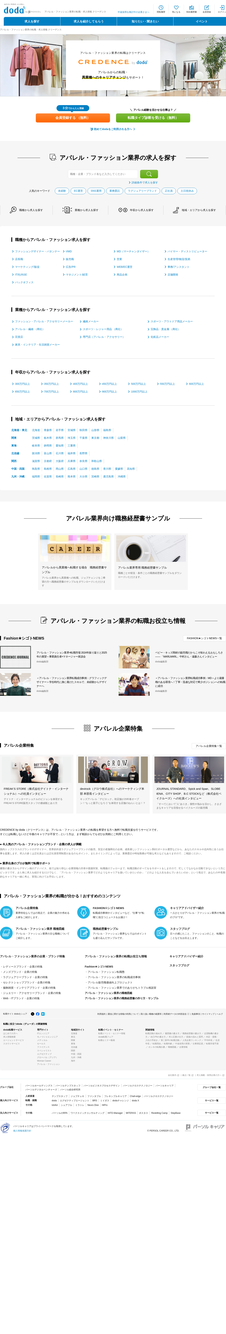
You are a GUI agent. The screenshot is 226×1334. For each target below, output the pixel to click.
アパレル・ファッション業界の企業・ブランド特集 (32, 956)
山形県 (95, 430)
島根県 (48, 468)
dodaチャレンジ (120, 1100)
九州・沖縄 (17, 476)
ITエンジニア (43, 1033)
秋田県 (83, 430)
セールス (41, 1043)
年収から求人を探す (142, 210)
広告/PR (71, 266)
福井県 (72, 453)
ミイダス (104, 1100)
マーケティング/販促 (27, 266)
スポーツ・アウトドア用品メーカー (172, 321)
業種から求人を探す (86, 210)
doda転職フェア (105, 1037)
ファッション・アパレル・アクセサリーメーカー (44, 321)
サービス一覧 (211, 1100)
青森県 (48, 430)
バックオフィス (24, 282)
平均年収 (208, 1040)
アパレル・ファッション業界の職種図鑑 (108, 993)
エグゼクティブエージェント (74, 1100)
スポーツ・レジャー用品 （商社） (103, 329)
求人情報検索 (9, 1037)
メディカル (42, 1040)
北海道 (36, 430)
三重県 (72, 445)
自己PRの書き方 (158, 1037)
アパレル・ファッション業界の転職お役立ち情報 (116, 956)
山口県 (83, 468)
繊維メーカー (91, 321)
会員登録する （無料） (72, 118)
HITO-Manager (115, 1113)
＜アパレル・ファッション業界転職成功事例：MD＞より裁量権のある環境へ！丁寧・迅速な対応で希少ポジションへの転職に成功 (190, 682)
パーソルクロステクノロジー (137, 1085)
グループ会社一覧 (212, 1087)
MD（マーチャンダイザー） (133, 251)
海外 (73, 1061)
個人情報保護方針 (22, 1130)
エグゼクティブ (44, 1054)
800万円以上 (80, 391)
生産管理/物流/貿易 (179, 259)
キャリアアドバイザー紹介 (186, 956)
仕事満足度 (198, 1043)
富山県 (48, 453)
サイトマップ (208, 1014)
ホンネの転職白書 (156, 1047)
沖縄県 (122, 476)
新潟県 (36, 453)
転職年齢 (168, 1043)
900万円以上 (109, 391)
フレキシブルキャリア (115, 1096)
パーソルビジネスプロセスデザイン (102, 1085)
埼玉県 (72, 437)
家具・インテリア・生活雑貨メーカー (37, 344)
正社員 (169, 190)
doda (54, 1100)
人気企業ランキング (191, 1040)
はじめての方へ (10, 1033)
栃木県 (48, 437)
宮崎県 (95, 476)
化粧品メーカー (160, 336)
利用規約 (101, 1014)
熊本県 (72, 476)
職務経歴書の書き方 (191, 1033)
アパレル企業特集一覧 (209, 745)
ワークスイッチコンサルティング (88, 1113)
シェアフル (66, 1105)
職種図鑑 (172, 1047)
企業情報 (183, 1047)
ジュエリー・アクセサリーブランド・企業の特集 (32, 993)
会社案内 (172, 1075)
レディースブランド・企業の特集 (23, 966)
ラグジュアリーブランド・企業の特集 (25, 977)
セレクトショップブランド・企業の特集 (26, 982)
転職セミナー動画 (106, 1040)
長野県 (83, 453)
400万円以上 (80, 383)
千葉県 (83, 437)
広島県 (72, 468)
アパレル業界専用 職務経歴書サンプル (142, 567)
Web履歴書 (191, 12)
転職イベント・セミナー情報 (111, 1033)
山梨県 (122, 437)
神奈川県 (108, 437)
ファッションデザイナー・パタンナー (37, 251)
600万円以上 (196, 383)
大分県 (83, 476)
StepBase (176, 1113)
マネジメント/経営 (77, 274)
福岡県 (36, 476)
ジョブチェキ (77, 1096)
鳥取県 (36, 468)
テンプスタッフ (60, 1096)
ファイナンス (43, 1047)
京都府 (48, 461)
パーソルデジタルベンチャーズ (41, 1089)
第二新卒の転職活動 (170, 1040)
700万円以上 (51, 391)
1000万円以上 (139, 391)
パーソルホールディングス (39, 1085)
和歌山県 (96, 461)
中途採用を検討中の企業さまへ (133, 12)
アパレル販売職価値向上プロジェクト (110, 982)
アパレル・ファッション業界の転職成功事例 (114, 977)
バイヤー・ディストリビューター (187, 251)
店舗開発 (173, 274)
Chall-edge (135, 1096)
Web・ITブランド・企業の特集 (21, 998)
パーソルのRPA (60, 1113)
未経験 (62, 190)
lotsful (55, 1105)
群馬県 (60, 437)
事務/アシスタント (178, 266)
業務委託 (114, 190)
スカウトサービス (11, 1043)
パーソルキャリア (165, 1085)
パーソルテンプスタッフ (68, 1085)
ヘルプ (220, 1014)
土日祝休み (187, 190)
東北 (73, 1037)
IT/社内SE (21, 274)
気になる (176, 12)
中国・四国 (17, 468)
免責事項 (196, 1014)
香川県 (107, 468)
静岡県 (48, 445)
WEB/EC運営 (124, 266)
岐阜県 (36, 445)
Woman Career (44, 1061)
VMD (69, 251)
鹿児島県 (108, 476)
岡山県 (60, 468)
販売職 (70, 259)
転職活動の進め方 (153, 1033)
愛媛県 (119, 468)
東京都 (95, 437)
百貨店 (19, 336)
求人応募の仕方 (176, 1037)
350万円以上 (51, 383)
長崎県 (60, 476)
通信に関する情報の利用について (123, 1014)
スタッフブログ (179, 965)
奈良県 (83, 461)
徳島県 (95, 468)
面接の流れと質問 (194, 1037)
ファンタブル (94, 1096)
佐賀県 (48, 476)
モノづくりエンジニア (47, 1037)
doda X (135, 1100)
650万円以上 (22, 391)
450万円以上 (109, 383)
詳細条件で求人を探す (145, 182)
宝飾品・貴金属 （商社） (165, 329)
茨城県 (36, 437)
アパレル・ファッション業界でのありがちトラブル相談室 (122, 987)
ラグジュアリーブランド (142, 190)
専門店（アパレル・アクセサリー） (104, 336)
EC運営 (78, 190)
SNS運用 (96, 190)
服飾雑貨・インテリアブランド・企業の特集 (29, 987)
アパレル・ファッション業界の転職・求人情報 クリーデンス (31, 29)
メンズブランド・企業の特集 (20, 971)
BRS (94, 1100)
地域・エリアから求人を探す (199, 210)
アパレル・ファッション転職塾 (106, 971)
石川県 (60, 453)
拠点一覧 (186, 1075)
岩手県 (60, 430)
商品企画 (122, 274)
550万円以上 (167, 383)
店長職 (19, 259)
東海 (14, 445)
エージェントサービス (13, 1040)
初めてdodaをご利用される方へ (113, 129)
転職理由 (157, 1043)
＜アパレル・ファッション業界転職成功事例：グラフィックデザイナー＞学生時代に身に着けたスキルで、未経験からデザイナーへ (72, 682)
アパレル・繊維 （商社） (30, 329)
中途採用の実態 (182, 1043)
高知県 (131, 468)
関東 (14, 437)
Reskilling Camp (159, 1113)
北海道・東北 (19, 430)
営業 (119, 259)
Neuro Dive (93, 1105)
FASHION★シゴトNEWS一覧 (204, 638)
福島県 (107, 430)
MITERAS (131, 1113)
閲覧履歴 (161, 12)
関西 (14, 461)
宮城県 (72, 430)
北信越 (15, 453)
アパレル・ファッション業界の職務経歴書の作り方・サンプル (122, 998)
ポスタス (143, 1113)
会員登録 (207, 12)
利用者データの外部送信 (175, 1014)
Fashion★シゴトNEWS (99, 966)
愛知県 (60, 445)
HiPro (105, 1105)
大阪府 (60, 461)
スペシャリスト (44, 1050)
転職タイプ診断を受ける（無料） (153, 118)
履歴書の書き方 (172, 1033)
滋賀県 (36, 461)
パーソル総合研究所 (70, 1089)
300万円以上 (22, 383)
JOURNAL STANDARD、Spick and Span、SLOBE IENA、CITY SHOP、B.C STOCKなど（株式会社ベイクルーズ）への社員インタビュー (188, 793)
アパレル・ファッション (48, 1064)
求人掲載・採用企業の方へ (209, 1075)
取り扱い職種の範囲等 (151, 1014)
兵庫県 (72, 461)
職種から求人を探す (31, 210)
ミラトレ (79, 1105)
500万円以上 (138, 383)
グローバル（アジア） (47, 1057)
